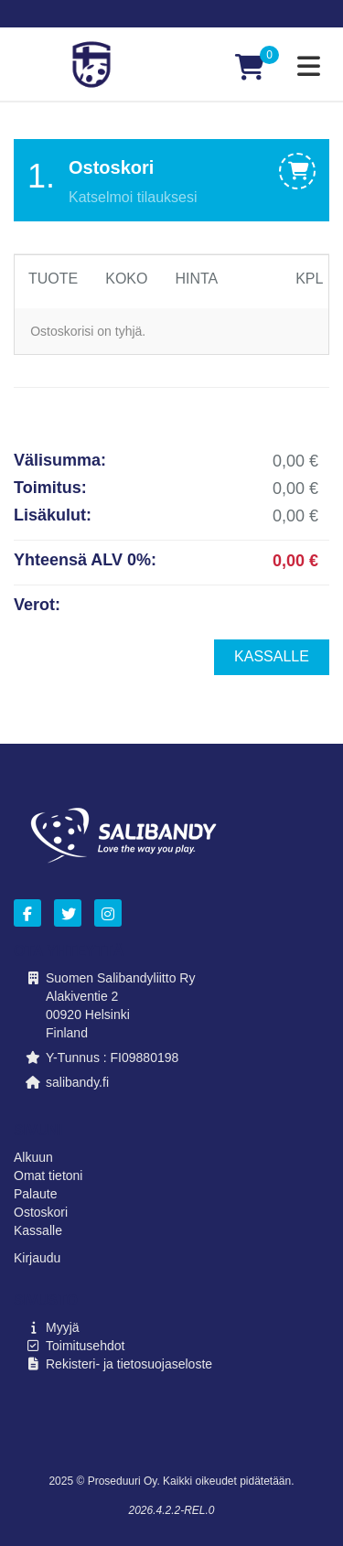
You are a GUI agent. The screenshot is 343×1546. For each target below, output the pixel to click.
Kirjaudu (37, 1258)
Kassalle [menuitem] (271, 656)
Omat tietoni (48, 1175)
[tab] (171, 180)
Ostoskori (41, 1212)
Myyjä (63, 1327)
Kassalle (38, 1230)
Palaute (35, 1193)
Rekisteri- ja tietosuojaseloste (129, 1364)
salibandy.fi (77, 1082)
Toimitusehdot (85, 1345)
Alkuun (33, 1157)
